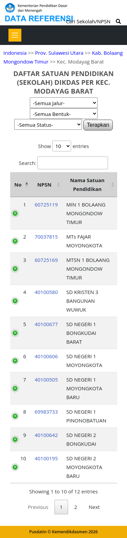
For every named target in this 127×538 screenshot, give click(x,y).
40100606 (46, 356)
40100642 (46, 435)
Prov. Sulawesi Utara (59, 52)
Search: (63, 162)
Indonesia (14, 52)
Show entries (63, 146)
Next (94, 507)
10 (23, 458)
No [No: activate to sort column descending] (17, 184)
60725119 (46, 204)
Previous (38, 507)
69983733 (46, 411)
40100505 (46, 379)
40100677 (46, 324)
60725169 (46, 259)
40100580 (46, 292)
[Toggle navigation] (14, 35)
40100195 (46, 458)
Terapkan (98, 125)
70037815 (46, 236)
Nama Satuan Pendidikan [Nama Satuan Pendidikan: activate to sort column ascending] (87, 184)
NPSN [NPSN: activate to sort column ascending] (44, 184)
